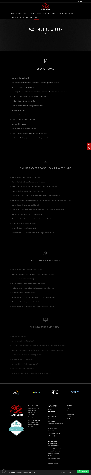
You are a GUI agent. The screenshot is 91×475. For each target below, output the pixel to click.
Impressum (70, 416)
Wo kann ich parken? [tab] (18, 110)
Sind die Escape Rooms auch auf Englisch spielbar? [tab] (28, 96)
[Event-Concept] (16, 392)
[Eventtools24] (36, 392)
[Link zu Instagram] (78, 1)
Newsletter (70, 411)
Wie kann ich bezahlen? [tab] (18, 124)
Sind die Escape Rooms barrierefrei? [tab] (23, 101)
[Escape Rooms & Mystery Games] (45, 7)
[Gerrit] (74, 392)
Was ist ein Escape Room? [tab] (19, 78)
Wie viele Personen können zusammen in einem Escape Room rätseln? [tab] (34, 83)
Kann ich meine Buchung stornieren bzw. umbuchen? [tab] (28, 133)
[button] (3, 471)
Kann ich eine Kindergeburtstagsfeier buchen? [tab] (26, 106)
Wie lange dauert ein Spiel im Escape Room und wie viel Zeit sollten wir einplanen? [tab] (39, 92)
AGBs (68, 418)
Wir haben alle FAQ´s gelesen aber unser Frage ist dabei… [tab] (30, 138)
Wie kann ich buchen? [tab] (18, 115)
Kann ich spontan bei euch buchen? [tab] (22, 119)
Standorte (69, 405)
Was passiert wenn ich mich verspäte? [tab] (23, 129)
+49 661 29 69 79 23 (35, 420)
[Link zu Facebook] (76, 1)
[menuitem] (16, 13)
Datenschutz (70, 414)
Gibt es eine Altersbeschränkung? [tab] (22, 87)
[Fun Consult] (55, 392)
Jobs (68, 409)
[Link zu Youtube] (81, 1)
